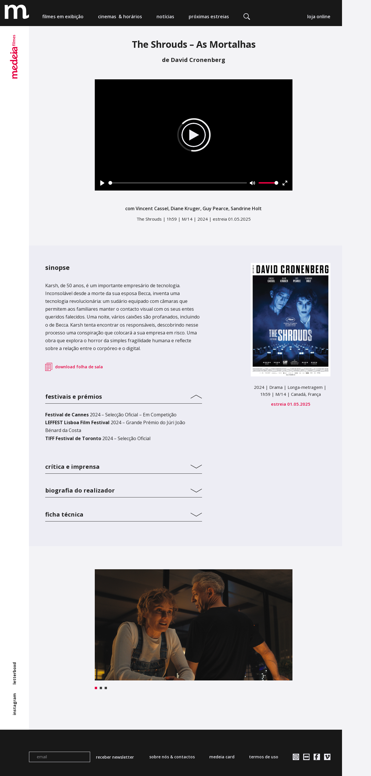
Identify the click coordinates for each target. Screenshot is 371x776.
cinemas (120, 16)
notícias (165, 16)
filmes (62, 16)
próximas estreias (209, 16)
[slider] (177, 183)
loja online (318, 16)
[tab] (123, 395)
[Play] (102, 183)
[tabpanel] (194, 624)
